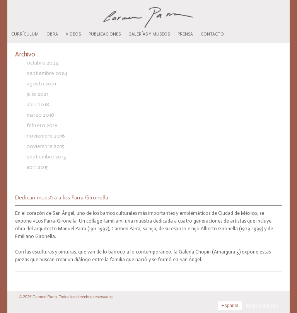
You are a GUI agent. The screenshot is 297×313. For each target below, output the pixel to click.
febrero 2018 (42, 125)
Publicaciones (105, 34)
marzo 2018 (40, 115)
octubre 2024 (42, 63)
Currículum (25, 34)
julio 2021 (37, 94)
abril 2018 (38, 104)
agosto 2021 (41, 83)
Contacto (212, 34)
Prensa (185, 34)
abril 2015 (38, 167)
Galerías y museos (149, 34)
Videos (73, 34)
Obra (52, 34)
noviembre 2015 (46, 146)
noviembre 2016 (46, 136)
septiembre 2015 (46, 156)
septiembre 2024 (47, 73)
